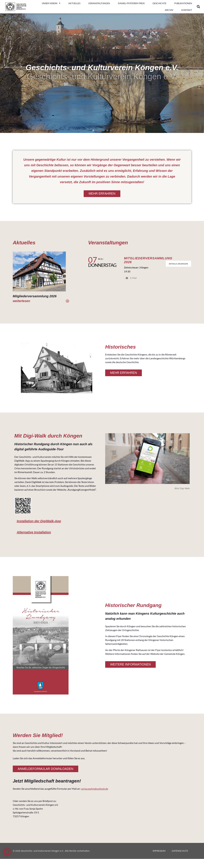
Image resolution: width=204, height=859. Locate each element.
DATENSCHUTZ (180, 851)
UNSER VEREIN (51, 3)
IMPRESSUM (159, 851)
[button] (198, 6)
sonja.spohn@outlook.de (94, 788)
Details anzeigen (177, 264)
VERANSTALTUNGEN (99, 3)
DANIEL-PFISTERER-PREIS (131, 3)
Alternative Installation (34, 532)
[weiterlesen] (67, 301)
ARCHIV (169, 10)
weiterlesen (21, 301)
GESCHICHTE (159, 3)
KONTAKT (186, 10)
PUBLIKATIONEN (183, 3)
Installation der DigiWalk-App (39, 521)
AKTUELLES (74, 3)
